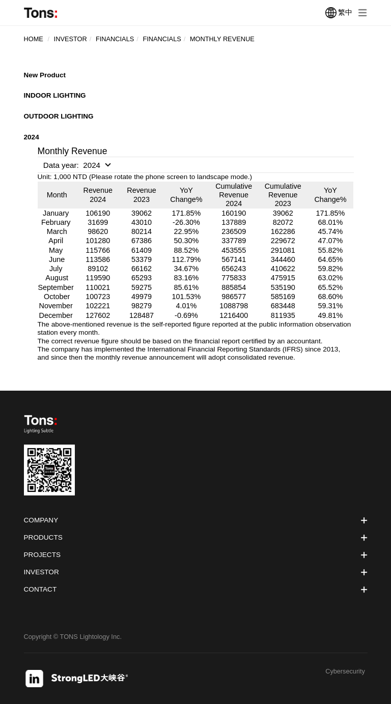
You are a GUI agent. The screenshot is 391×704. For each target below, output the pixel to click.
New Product (45, 75)
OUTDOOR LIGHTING (59, 116)
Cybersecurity (345, 671)
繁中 (338, 12)
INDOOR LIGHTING (55, 95)
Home (33, 39)
